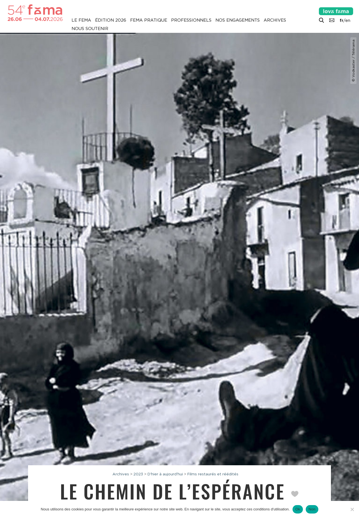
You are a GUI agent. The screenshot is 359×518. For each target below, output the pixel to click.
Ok (297, 509)
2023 (138, 474)
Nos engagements (237, 20)
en (347, 20)
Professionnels (191, 20)
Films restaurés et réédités (212, 474)
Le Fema (81, 20)
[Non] (352, 509)
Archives (275, 20)
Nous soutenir (90, 28)
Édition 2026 (110, 20)
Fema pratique (148, 20)
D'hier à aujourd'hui (165, 474)
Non (312, 509)
